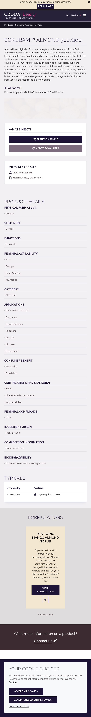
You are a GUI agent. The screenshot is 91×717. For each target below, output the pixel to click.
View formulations (20, 172)
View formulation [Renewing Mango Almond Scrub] (45, 590)
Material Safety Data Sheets (26, 177)
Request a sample (45, 139)
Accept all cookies (26, 691)
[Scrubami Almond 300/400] (45, 148)
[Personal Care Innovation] (20, 14)
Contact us (43, 641)
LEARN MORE (45, 6)
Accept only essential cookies (33, 700)
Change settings (19, 706)
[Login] (46, 599)
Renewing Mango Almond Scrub (45, 537)
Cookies (13, 682)
